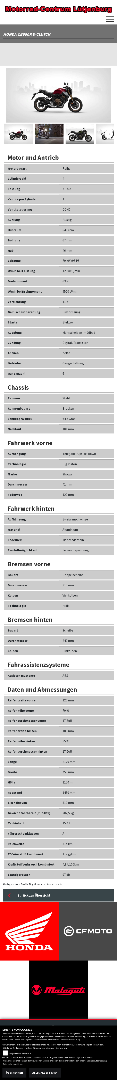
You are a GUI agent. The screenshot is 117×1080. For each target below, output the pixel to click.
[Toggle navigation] (110, 17)
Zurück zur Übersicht (29, 895)
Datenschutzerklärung (70, 1039)
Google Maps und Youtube (20, 1053)
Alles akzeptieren (45, 1072)
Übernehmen (14, 1072)
